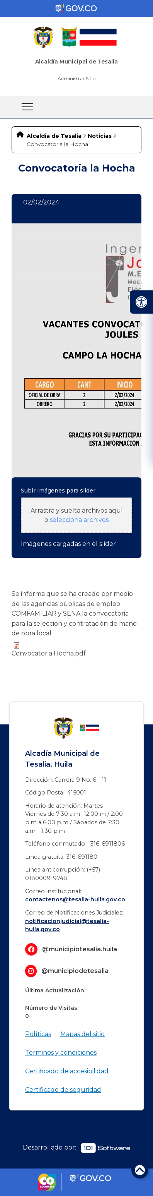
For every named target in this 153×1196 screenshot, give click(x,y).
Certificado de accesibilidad (67, 1071)
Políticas (38, 1034)
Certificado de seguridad (63, 1089)
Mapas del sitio (82, 1034)
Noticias (100, 135)
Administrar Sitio (76, 78)
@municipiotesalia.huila (79, 949)
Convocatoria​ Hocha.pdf (49, 649)
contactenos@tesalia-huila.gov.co (75, 899)
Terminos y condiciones (61, 1052)
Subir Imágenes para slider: (59, 490)
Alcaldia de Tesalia (54, 135)
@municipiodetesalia (75, 971)
